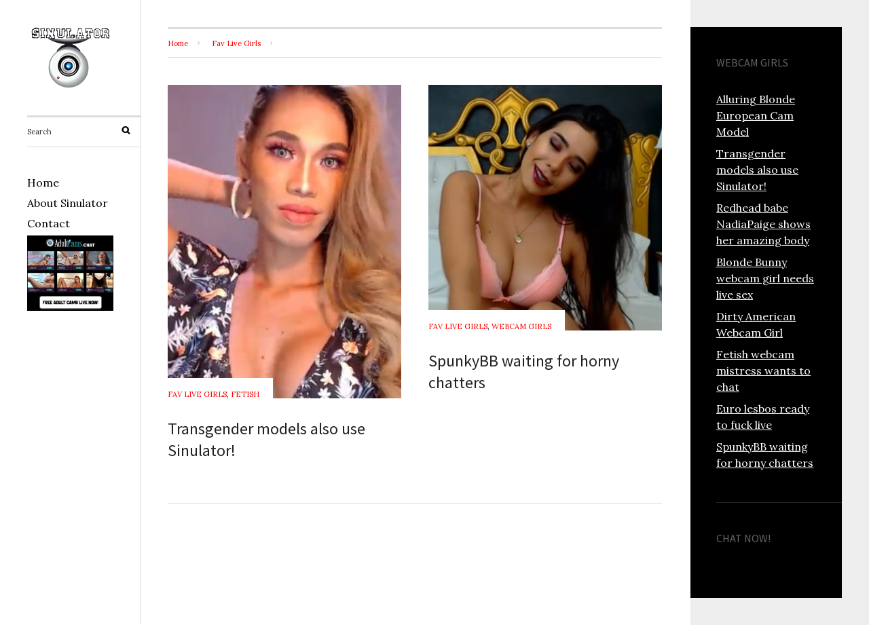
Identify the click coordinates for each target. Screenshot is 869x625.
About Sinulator (67, 203)
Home (43, 182)
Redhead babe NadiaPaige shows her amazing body (763, 224)
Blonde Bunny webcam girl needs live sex (765, 278)
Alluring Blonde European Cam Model (755, 115)
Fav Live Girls (236, 43)
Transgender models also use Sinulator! (757, 170)
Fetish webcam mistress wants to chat (763, 370)
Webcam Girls (521, 326)
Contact (48, 223)
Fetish (245, 394)
